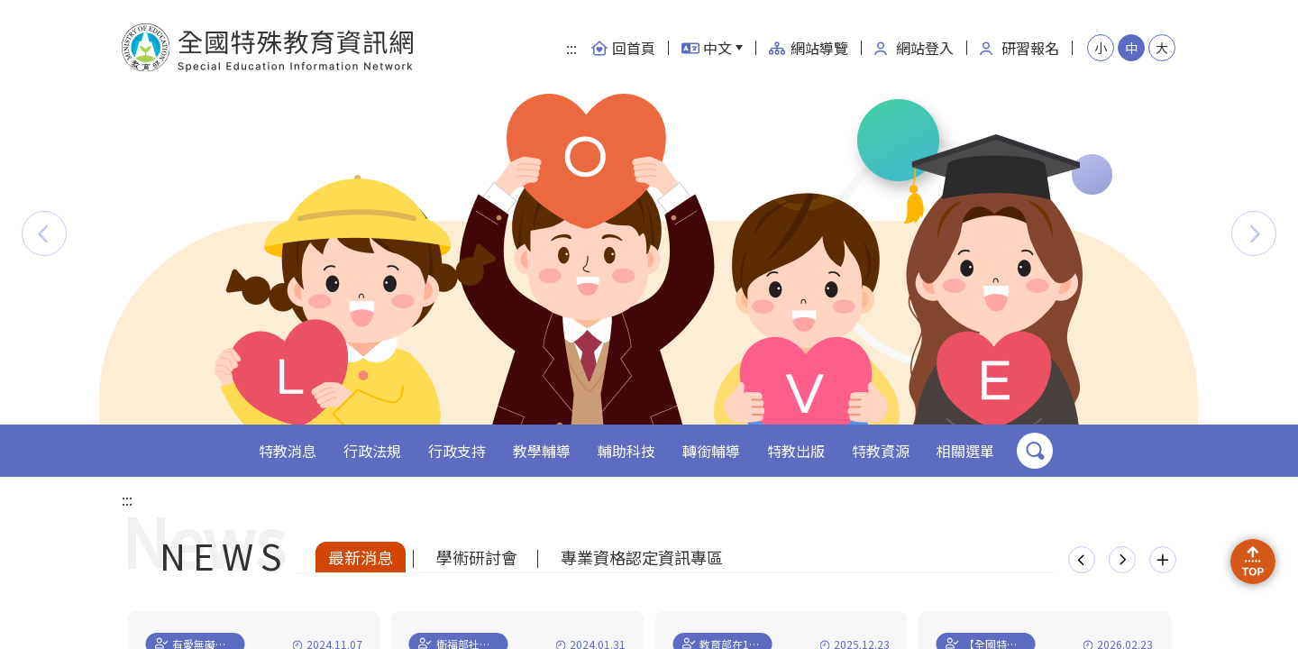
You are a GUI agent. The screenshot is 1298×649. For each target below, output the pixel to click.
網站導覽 (808, 48)
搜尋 (1035, 451)
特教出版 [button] (796, 451)
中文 (706, 48)
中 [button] (1131, 48)
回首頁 (622, 48)
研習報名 (1019, 48)
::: (571, 48)
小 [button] (1100, 48)
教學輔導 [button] (542, 451)
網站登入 (914, 48)
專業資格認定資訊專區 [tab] (642, 557)
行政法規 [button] (372, 451)
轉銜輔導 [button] (711, 451)
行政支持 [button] (457, 451)
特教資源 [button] (881, 451)
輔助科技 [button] (626, 451)
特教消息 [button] (287, 451)
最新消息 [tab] (360, 557)
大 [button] (1162, 48)
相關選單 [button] (965, 451)
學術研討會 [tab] (476, 557)
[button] (44, 233)
